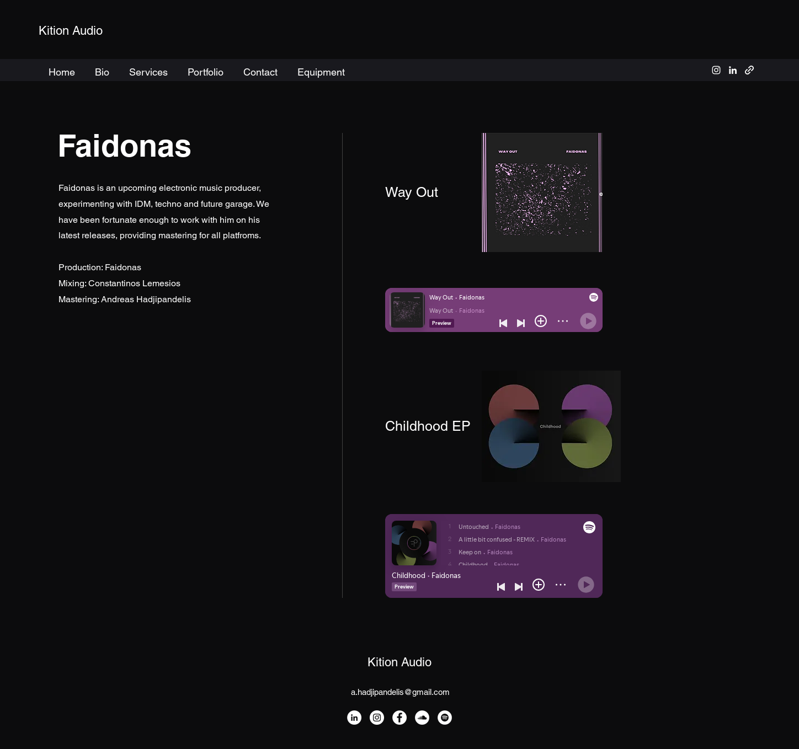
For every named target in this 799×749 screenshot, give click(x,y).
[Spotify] (445, 717)
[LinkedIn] (354, 717)
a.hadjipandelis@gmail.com (400, 692)
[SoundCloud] (422, 717)
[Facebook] (399, 717)
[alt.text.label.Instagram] (716, 70)
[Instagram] (377, 717)
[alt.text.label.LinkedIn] (732, 70)
